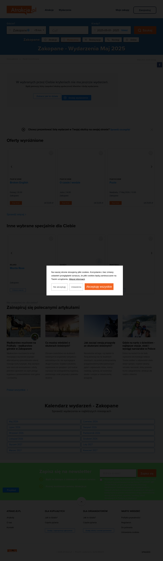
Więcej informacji (77, 279)
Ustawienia (76, 287)
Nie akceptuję (59, 287)
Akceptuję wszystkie (99, 286)
